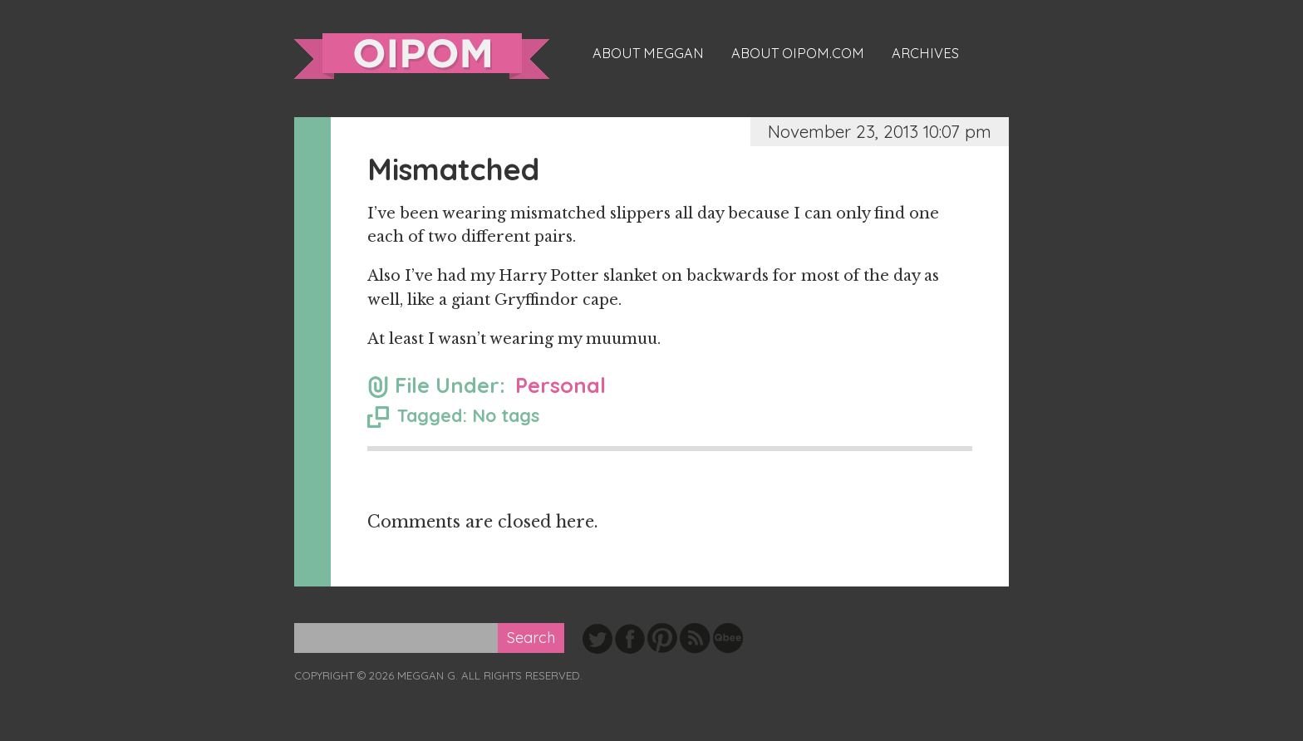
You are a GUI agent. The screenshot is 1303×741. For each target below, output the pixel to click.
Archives (925, 53)
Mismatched (453, 169)
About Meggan (648, 53)
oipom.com (421, 56)
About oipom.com (797, 53)
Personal (560, 385)
